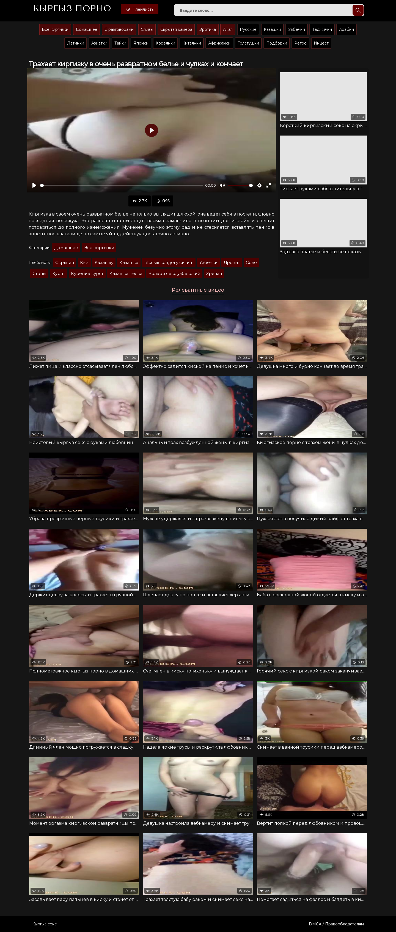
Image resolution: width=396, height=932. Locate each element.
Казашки (272, 29)
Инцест (321, 43)
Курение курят (87, 273)
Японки (140, 43)
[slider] (121, 185)
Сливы (147, 29)
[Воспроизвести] (34, 185)
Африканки (219, 43)
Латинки (75, 43)
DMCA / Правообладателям (336, 924)
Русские (248, 29)
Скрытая (64, 262)
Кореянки (165, 43)
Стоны (39, 273)
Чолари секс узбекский (174, 273)
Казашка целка (125, 273)
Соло (251, 262)
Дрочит (232, 262)
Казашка (128, 262)
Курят (58, 273)
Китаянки (191, 43)
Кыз (84, 262)
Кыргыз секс (44, 924)
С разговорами (119, 29)
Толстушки (248, 43)
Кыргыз (72, 8)
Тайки (120, 43)
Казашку (104, 262)
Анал (228, 29)
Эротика (207, 29)
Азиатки (99, 43)
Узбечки (296, 29)
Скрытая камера (176, 29)
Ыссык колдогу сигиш (168, 262)
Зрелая (214, 273)
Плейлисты (139, 9)
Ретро (300, 43)
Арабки (346, 29)
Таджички (322, 29)
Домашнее (86, 29)
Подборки (276, 43)
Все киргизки (55, 29)
